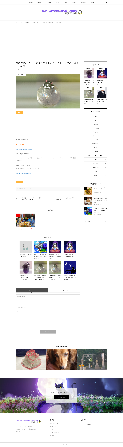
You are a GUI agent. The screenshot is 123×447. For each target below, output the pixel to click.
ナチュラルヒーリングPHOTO (52, 2)
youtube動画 (96, 128)
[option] (31, 359)
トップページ (53, 426)
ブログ (51, 429)
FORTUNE (73, 2)
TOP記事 (39, 2)
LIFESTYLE (83, 2)
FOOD (92, 2)
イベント (95, 120)
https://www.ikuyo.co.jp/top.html (23, 173)
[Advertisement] (61, 43)
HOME (31, 2)
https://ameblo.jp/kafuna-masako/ (24, 149)
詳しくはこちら (61, 397)
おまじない (95, 124)
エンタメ (95, 139)
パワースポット (95, 116)
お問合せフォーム (54, 423)
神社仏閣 (95, 132)
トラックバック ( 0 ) (63, 290)
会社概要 (52, 435)
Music (95, 147)
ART (66, 2)
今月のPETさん (95, 143)
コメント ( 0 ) (32, 290)
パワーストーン (95, 136)
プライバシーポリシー (55, 432)
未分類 (95, 175)
